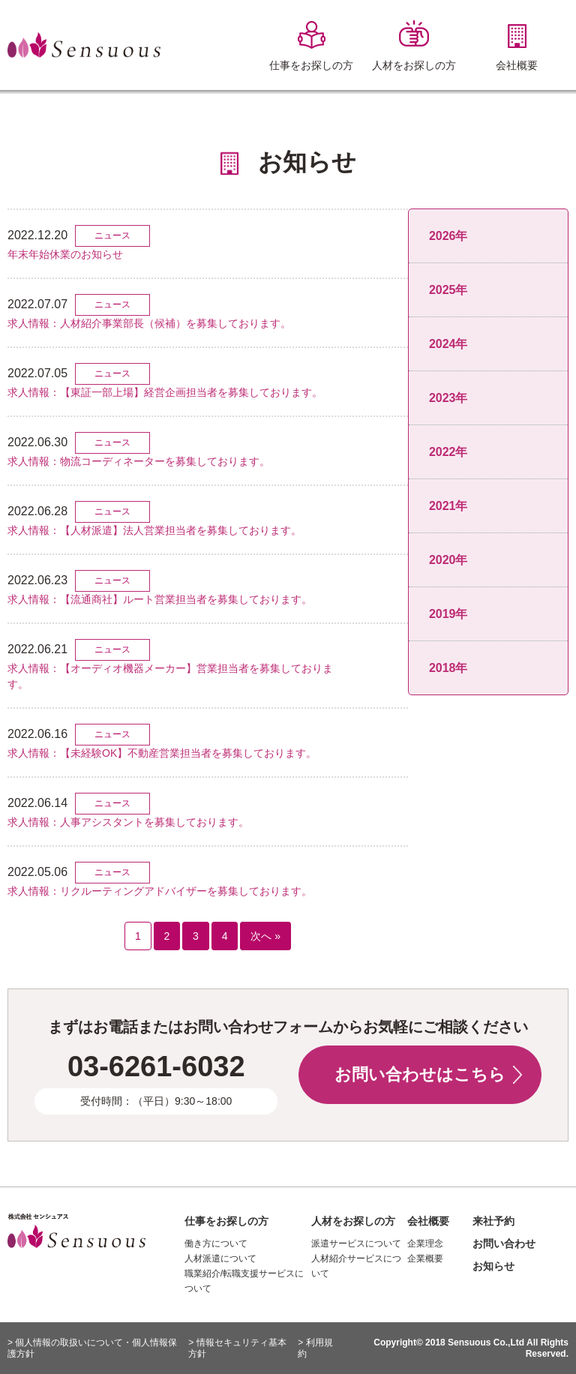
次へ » (265, 936)
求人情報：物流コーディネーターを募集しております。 (139, 461)
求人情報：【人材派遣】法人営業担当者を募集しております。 (155, 530)
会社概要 (428, 1221)
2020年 (448, 560)
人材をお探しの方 (353, 1221)
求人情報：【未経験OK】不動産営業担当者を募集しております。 (162, 753)
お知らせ (493, 1266)
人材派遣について (220, 1258)
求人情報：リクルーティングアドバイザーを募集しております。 (160, 891)
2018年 (448, 668)
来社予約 (493, 1221)
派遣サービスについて (356, 1243)
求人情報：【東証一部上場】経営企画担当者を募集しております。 (165, 392)
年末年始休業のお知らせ (65, 254)
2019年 (448, 614)
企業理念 (425, 1243)
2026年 (448, 236)
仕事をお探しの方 (226, 1221)
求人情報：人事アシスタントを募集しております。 (128, 822)
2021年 (448, 506)
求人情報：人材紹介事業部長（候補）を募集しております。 (149, 323)
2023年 (448, 398)
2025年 (448, 290)
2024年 (448, 344)
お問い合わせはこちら (420, 1074)
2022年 (448, 452)
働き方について (216, 1243)
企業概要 (425, 1258)
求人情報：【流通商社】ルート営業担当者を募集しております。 (160, 599)
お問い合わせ (504, 1244)
